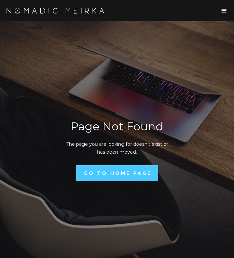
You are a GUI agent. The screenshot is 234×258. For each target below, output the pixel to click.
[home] (58, 11)
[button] (224, 11)
